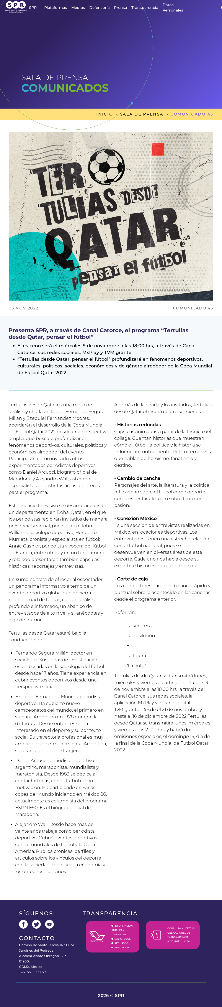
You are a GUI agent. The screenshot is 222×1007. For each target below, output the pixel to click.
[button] (33, 8)
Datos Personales (173, 7)
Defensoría (99, 7)
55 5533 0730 (38, 972)
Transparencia (144, 7)
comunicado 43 (191, 114)
